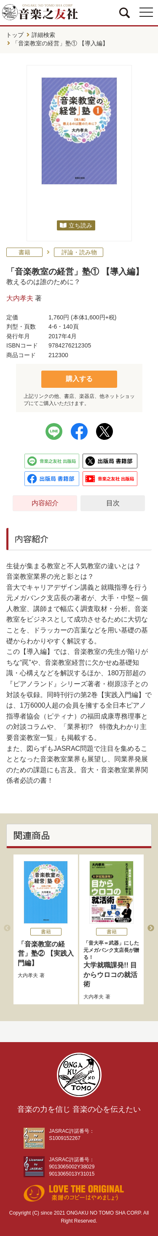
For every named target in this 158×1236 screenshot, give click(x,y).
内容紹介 (45, 503)
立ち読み (80, 225)
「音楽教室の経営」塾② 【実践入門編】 (45, 954)
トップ (15, 34)
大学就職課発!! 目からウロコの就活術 (111, 964)
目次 (113, 503)
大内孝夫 (19, 298)
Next (151, 928)
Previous (7, 928)
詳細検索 (43, 34)
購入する (79, 378)
